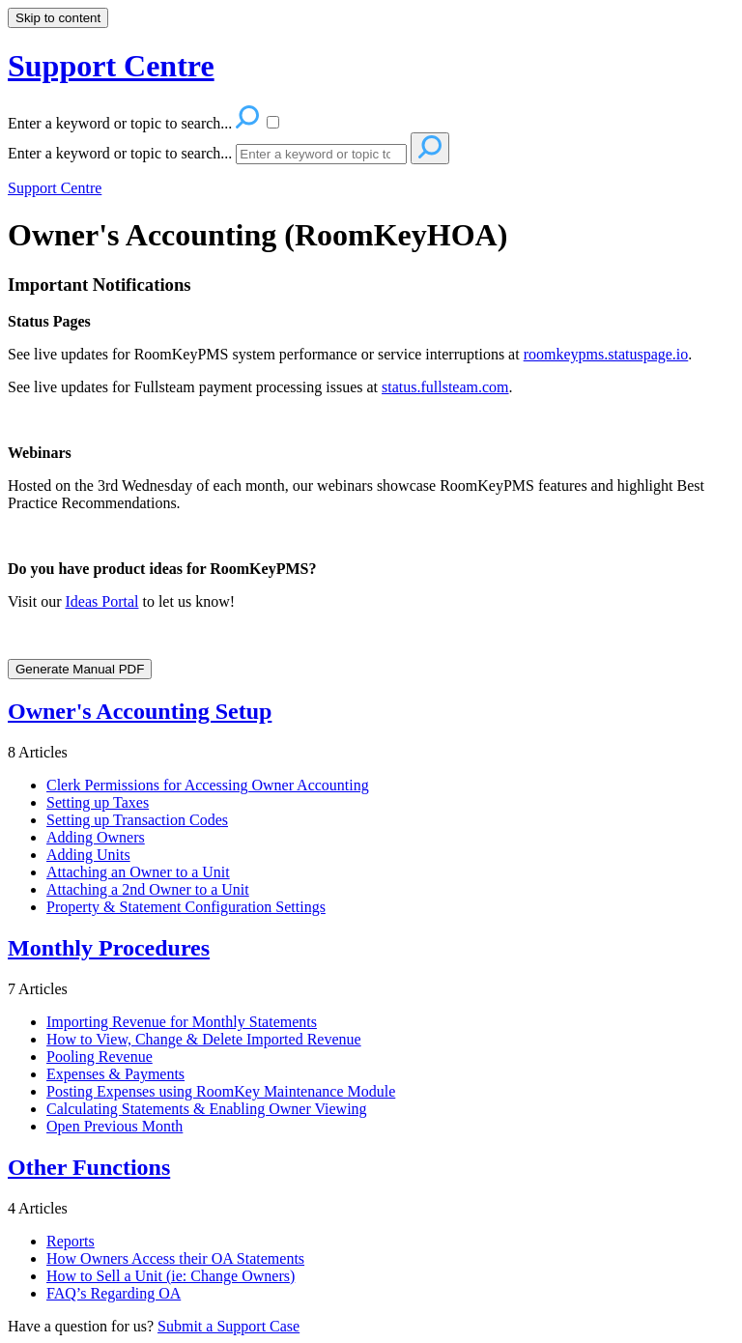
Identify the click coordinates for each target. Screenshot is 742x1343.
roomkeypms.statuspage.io (606, 354)
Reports (70, 1241)
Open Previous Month (114, 1126)
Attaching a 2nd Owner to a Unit (147, 889)
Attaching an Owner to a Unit (138, 872)
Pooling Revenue (99, 1056)
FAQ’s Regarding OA (113, 1293)
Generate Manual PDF (79, 669)
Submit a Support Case (228, 1326)
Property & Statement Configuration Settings (186, 907)
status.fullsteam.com (445, 387)
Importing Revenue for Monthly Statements (181, 1022)
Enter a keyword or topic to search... (120, 153)
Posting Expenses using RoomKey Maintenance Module (220, 1091)
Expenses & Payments (115, 1074)
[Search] (321, 154)
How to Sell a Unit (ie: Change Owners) (170, 1276)
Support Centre (54, 188)
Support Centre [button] (111, 65)
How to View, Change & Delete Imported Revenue (203, 1039)
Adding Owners (95, 837)
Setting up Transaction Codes (137, 820)
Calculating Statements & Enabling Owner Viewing (206, 1108)
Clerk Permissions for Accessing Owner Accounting (207, 785)
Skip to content (57, 18)
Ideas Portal (101, 601)
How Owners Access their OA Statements (175, 1258)
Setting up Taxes (97, 802)
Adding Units (88, 854)
